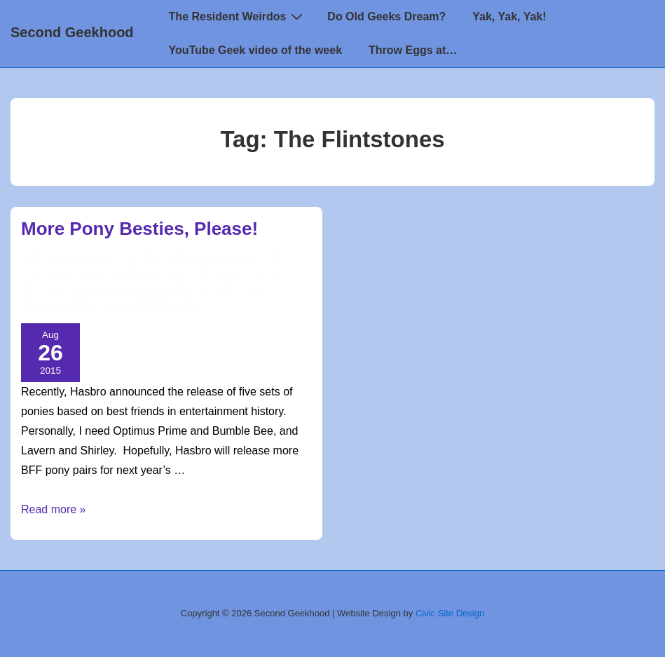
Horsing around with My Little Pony (155, 273)
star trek (71, 306)
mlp (206, 289)
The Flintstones (138, 306)
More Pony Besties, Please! (139, 228)
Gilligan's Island (153, 289)
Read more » (53, 509)
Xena (192, 306)
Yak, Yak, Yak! (509, 16)
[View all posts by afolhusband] (73, 257)
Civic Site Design (450, 613)
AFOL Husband (76, 289)
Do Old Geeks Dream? (386, 16)
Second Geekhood (72, 32)
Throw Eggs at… (413, 50)
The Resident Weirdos (238, 16)
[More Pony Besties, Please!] (223, 257)
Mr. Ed (233, 289)
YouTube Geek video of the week (255, 50)
